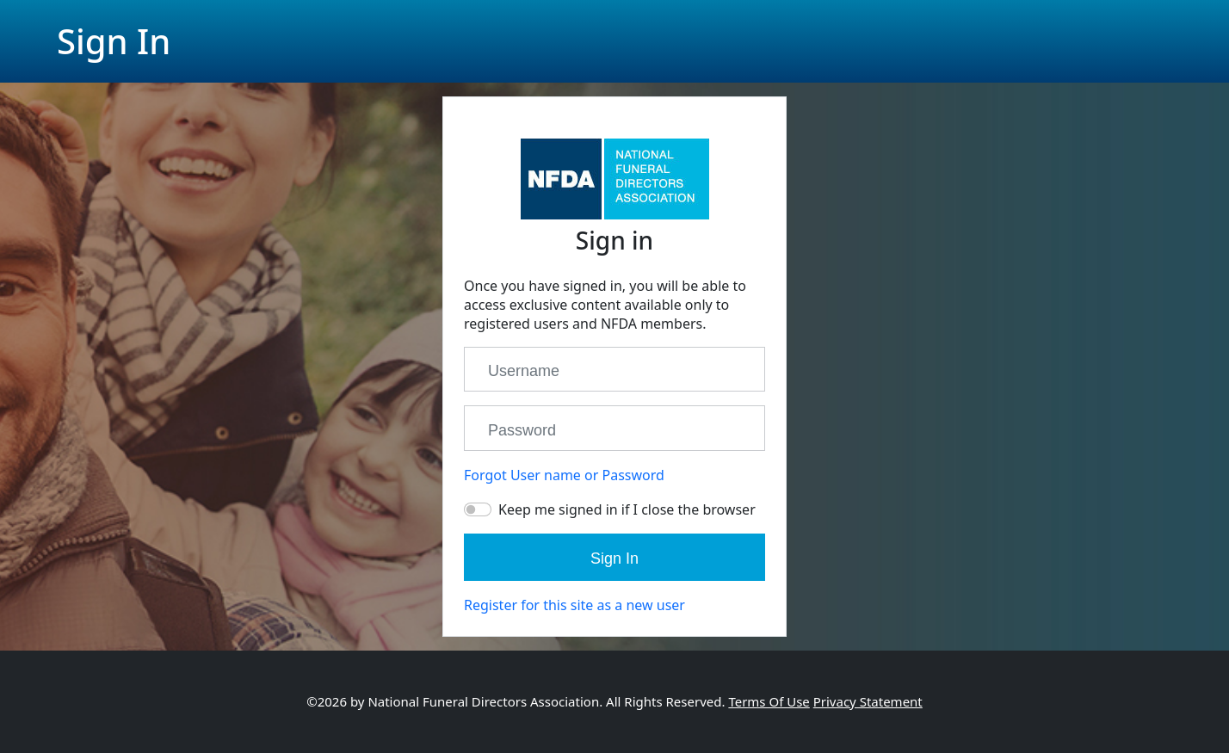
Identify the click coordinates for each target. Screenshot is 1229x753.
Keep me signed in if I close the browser (627, 509)
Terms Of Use (768, 701)
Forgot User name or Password (564, 475)
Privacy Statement (868, 701)
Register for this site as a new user (574, 605)
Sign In (614, 558)
